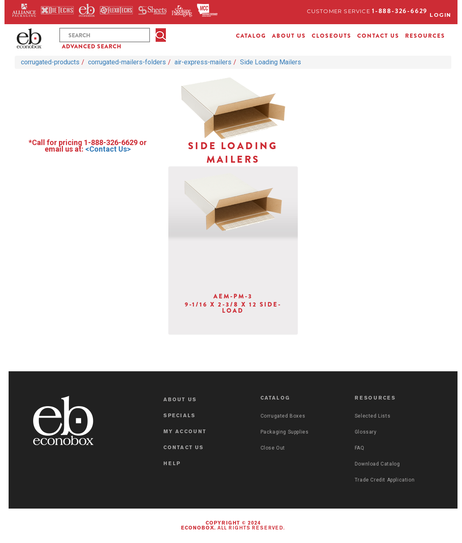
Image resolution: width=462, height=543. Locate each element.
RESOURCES (425, 36)
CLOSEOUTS (331, 36)
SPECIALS (179, 416)
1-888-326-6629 (400, 11)
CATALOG (251, 36)
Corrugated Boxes (283, 415)
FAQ (360, 447)
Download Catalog (377, 463)
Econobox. (198, 528)
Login (440, 14)
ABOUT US (289, 36)
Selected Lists (372, 415)
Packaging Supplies (284, 431)
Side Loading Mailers (270, 62)
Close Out (272, 447)
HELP (172, 464)
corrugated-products (50, 62)
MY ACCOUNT (185, 432)
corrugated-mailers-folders (127, 62)
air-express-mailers (202, 62)
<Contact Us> (108, 149)
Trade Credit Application (384, 479)
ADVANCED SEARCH (92, 46)
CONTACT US (378, 36)
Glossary (366, 431)
